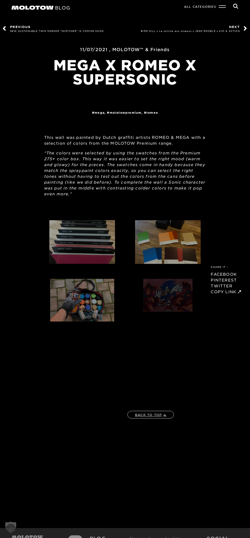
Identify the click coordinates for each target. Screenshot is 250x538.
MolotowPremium (126, 112)
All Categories (200, 7)
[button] (10, 527)
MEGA (99, 112)
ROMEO (152, 112)
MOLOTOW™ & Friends (141, 49)
